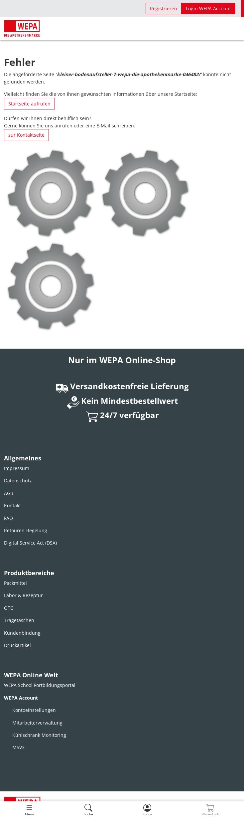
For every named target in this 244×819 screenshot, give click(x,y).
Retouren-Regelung (25, 530)
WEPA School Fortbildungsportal (39, 685)
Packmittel (15, 583)
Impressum (16, 468)
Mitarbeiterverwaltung (37, 723)
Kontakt (12, 505)
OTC (8, 608)
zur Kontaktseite (26, 135)
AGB (8, 493)
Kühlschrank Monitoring (39, 735)
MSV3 (18, 747)
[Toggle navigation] (29, 810)
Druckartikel (17, 645)
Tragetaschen (19, 620)
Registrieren (163, 8)
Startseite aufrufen (29, 103)
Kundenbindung (22, 633)
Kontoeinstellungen (34, 710)
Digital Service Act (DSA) (30, 543)
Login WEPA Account (208, 8)
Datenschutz (18, 480)
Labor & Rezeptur (23, 595)
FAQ (8, 518)
